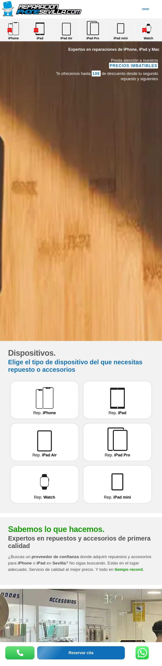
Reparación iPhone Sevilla (52, 9)
